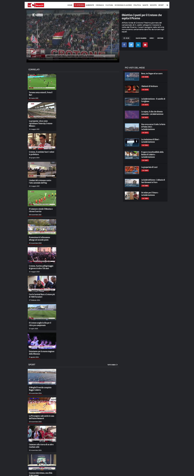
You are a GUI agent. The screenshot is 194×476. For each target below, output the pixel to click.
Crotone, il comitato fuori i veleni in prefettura (41, 153)
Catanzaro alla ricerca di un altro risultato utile (41, 445)
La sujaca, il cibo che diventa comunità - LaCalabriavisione (152, 112)
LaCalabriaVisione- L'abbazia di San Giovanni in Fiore (153, 181)
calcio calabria (141, 38)
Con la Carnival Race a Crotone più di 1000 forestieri (42, 295)
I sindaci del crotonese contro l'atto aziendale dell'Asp (40, 181)
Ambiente (90, 5)
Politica (137, 5)
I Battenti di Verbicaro (149, 86)
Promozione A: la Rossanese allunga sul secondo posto (39, 238)
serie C (152, 38)
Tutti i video (113, 365)
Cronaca (100, 5)
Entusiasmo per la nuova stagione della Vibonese (41, 352)
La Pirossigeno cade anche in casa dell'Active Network (41, 417)
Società (153, 5)
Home (69, 5)
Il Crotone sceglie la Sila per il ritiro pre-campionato (40, 324)
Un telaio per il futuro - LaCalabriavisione (150, 193)
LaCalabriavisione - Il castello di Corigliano (153, 100)
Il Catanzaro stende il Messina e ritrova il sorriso (41, 210)
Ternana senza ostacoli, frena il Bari (40, 93)
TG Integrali (79, 5)
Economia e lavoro (123, 5)
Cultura (109, 5)
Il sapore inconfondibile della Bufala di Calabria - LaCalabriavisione (152, 154)
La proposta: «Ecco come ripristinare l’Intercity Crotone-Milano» (41, 123)
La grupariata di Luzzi (149, 167)
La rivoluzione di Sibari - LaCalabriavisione (150, 140)
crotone (160, 38)
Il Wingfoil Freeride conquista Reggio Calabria (40, 388)
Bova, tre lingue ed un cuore (151, 73)
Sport (161, 5)
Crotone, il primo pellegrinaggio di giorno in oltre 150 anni (41, 267)
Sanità (145, 5)
